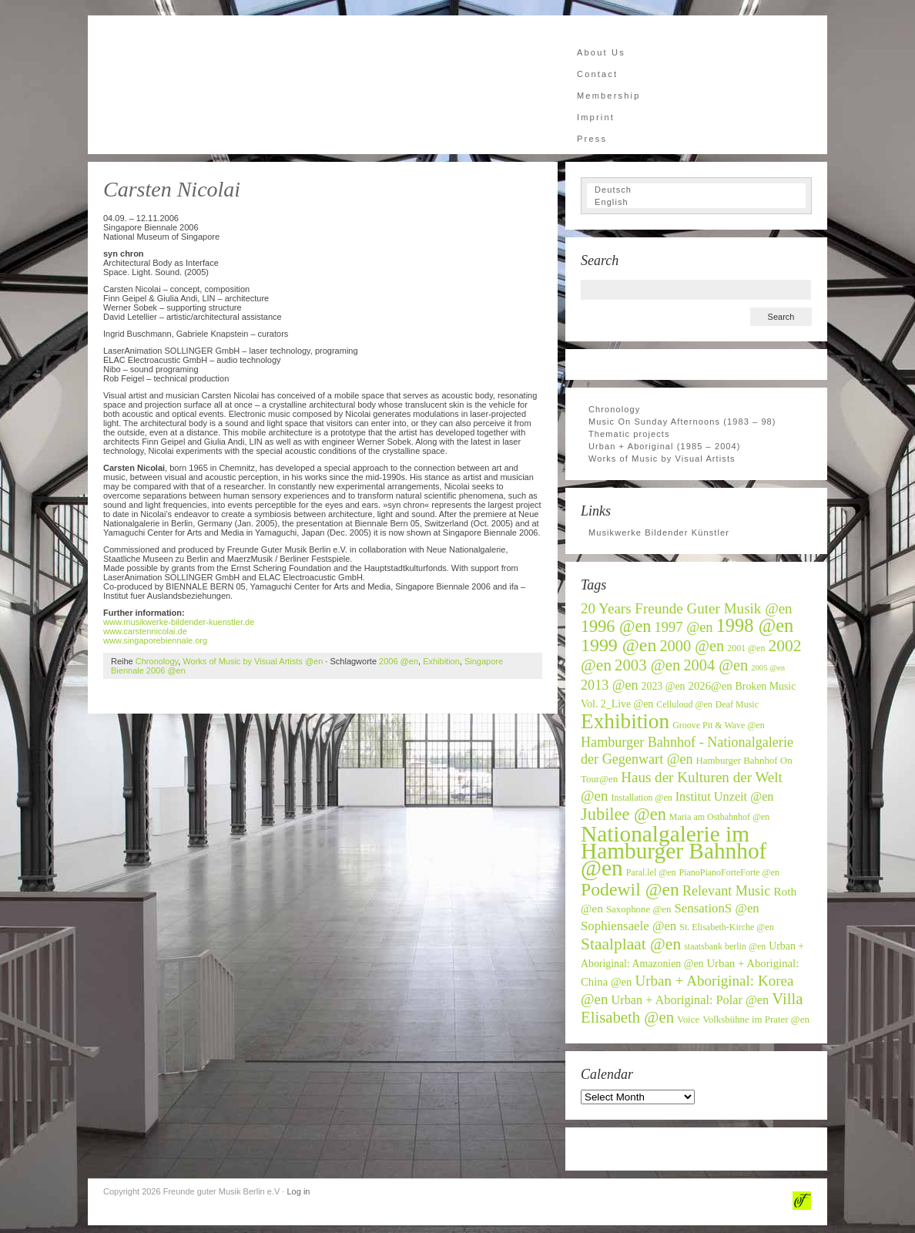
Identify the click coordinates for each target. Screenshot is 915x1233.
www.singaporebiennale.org (155, 640)
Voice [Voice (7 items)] (688, 1019)
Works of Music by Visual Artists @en (253, 661)
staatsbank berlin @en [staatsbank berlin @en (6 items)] (725, 946)
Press (592, 138)
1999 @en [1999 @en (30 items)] (618, 645)
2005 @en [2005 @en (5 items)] (768, 668)
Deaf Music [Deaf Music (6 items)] (737, 704)
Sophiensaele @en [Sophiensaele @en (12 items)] (628, 926)
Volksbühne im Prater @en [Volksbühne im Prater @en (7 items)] (755, 1019)
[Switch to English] (696, 202)
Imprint (596, 117)
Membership (609, 95)
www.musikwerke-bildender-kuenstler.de (178, 622)
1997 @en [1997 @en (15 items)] (684, 627)
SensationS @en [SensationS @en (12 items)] (716, 908)
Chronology (157, 661)
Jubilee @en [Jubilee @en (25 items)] (623, 814)
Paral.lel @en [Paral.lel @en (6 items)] (651, 872)
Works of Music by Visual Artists (662, 458)
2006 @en (398, 661)
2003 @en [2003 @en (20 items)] (647, 665)
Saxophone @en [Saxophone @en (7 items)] (639, 909)
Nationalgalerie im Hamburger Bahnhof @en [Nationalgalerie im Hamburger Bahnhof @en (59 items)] (673, 850)
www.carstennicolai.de (145, 631)
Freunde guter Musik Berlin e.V (242, 84)
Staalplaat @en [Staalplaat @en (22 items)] (631, 944)
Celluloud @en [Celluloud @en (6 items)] (684, 704)
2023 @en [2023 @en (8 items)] (663, 686)
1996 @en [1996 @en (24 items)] (616, 626)
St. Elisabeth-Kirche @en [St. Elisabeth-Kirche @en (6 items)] (726, 927)
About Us (601, 52)
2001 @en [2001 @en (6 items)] (746, 648)
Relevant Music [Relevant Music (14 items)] (726, 891)
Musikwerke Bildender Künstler (658, 532)
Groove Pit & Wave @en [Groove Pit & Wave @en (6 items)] (718, 725)
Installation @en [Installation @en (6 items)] (642, 797)
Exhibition (441, 661)
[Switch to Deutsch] (696, 189)
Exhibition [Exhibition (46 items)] (625, 721)
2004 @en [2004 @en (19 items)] (715, 665)
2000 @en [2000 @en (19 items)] (691, 645)
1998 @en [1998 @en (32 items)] (755, 625)
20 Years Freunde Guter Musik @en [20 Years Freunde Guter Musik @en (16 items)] (687, 608)
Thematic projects (629, 433)
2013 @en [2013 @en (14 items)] (609, 685)
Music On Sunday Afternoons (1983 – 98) (682, 421)
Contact (597, 74)
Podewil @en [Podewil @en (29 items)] (630, 889)
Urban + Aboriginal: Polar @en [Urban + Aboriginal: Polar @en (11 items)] (690, 1000)
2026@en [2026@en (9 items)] (710, 686)
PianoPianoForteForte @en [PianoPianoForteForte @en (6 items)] (729, 872)
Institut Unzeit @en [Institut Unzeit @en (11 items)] (724, 797)
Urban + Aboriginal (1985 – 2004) (664, 446)
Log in (298, 1191)
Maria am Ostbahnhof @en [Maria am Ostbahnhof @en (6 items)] (719, 816)
